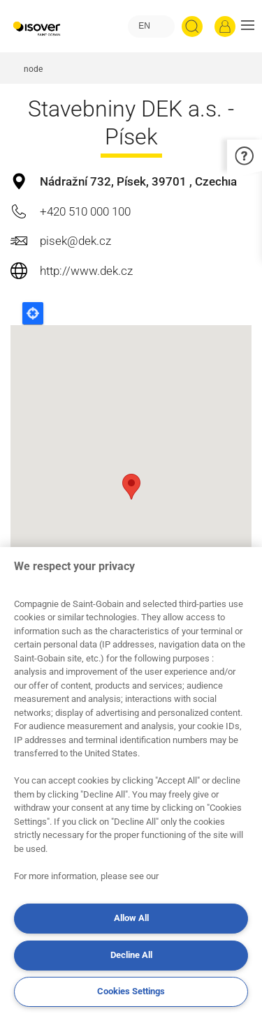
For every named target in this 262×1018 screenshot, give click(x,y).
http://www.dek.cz (86, 271)
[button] (247, 26)
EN (144, 26)
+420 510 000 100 (85, 211)
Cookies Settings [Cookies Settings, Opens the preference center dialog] (131, 991)
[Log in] (224, 26)
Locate (32, 313)
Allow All (131, 918)
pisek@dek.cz (75, 241)
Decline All (131, 955)
